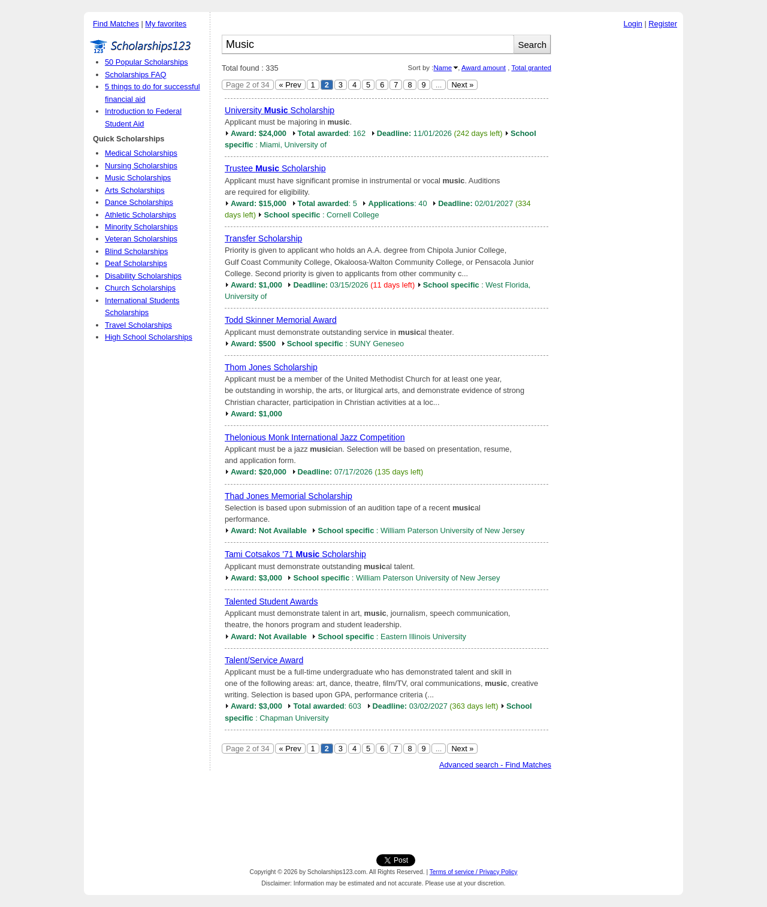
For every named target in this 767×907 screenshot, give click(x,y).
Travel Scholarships (138, 325)
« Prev (290, 84)
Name (442, 67)
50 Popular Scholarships (146, 62)
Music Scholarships (138, 177)
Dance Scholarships (139, 202)
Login (633, 23)
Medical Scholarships (141, 153)
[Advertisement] (620, 215)
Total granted (531, 67)
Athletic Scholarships (140, 214)
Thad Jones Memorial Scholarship (288, 496)
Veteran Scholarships (141, 238)
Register (662, 23)
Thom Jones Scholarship (271, 367)
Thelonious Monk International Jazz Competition (315, 437)
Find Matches (116, 23)
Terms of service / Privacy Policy (474, 872)
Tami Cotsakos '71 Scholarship (295, 554)
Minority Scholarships (141, 226)
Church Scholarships (140, 287)
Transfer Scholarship (263, 238)
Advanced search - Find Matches (495, 764)
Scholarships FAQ (135, 74)
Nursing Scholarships (141, 165)
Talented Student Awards (271, 601)
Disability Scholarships (143, 275)
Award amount (483, 67)
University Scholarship (279, 110)
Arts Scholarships (135, 190)
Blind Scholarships (136, 251)
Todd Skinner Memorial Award (281, 320)
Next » (462, 84)
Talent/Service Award (264, 660)
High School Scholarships (148, 336)
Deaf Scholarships (136, 263)
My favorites (165, 23)
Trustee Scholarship (275, 168)
